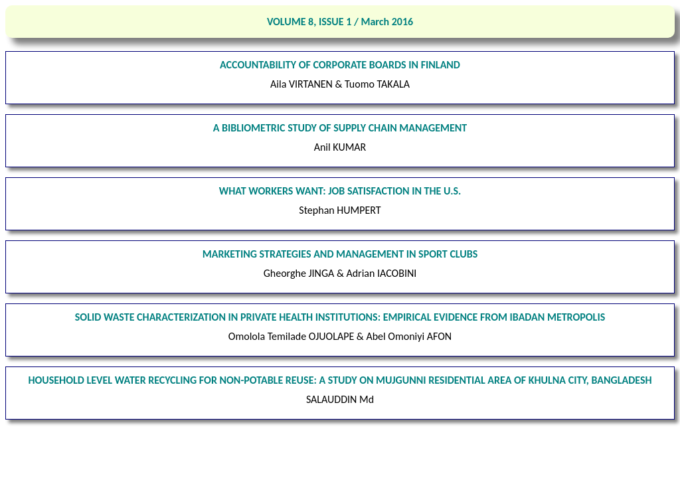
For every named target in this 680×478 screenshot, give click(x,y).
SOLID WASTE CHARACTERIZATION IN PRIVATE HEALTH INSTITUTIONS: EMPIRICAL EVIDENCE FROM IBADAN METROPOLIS (340, 317)
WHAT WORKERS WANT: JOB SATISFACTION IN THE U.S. (340, 191)
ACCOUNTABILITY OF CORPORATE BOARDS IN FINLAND (340, 64)
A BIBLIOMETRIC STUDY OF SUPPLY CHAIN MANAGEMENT (340, 127)
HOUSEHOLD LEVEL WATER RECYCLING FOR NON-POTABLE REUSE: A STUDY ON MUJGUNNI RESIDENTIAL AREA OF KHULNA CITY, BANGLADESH (339, 380)
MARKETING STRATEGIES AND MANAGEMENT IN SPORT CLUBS (340, 254)
